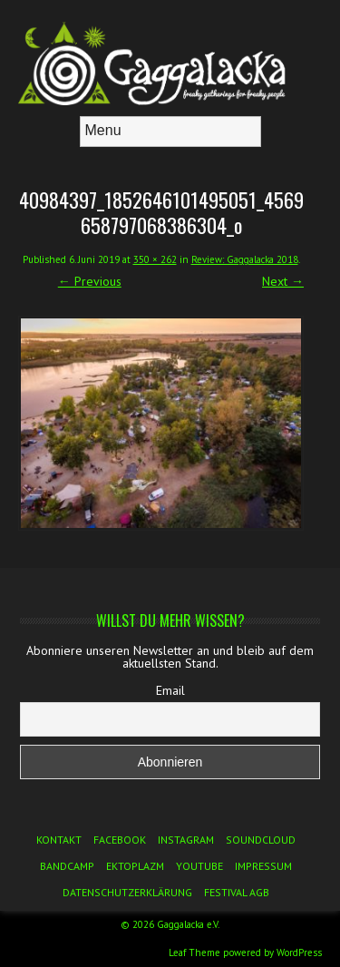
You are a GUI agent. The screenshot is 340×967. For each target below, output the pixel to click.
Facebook (119, 839)
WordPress (299, 952)
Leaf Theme (194, 952)
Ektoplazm (135, 866)
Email (170, 690)
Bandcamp (67, 866)
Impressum (263, 866)
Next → (283, 281)
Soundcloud (261, 839)
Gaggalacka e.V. (188, 924)
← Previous (89, 281)
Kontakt (59, 839)
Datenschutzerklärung (127, 892)
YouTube (199, 866)
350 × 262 (155, 259)
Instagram (186, 839)
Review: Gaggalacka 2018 (244, 259)
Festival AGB (236, 892)
